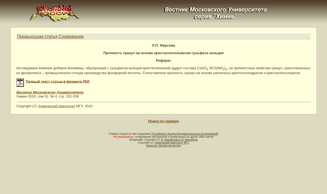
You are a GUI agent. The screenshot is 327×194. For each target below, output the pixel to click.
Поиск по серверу (163, 121)
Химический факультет (56, 106)
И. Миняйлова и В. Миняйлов (179, 139)
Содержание (71, 36)
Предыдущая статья (37, 36)
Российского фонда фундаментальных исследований (184, 133)
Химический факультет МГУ (171, 142)
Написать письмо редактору (163, 145)
